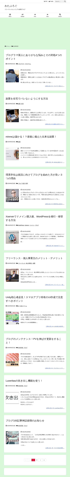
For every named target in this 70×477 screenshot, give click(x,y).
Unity (21, 306)
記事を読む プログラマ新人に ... (54, 86)
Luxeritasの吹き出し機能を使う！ (24, 380)
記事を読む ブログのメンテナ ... (54, 368)
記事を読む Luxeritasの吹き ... (55, 408)
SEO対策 (20, 347)
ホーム (8, 46)
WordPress (21, 225)
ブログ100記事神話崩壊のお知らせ (25, 420)
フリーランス (21, 263)
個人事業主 (29, 263)
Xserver (27, 225)
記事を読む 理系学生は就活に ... (54, 204)
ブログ (20, 183)
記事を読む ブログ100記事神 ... (55, 448)
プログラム (28, 64)
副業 (19, 103)
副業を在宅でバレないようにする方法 (27, 98)
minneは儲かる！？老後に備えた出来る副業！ (31, 136)
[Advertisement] (35, 31)
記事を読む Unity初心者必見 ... (55, 326)
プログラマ (21, 64)
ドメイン (31, 225)
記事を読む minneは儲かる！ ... (54, 162)
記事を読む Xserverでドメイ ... (55, 245)
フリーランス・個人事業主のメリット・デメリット (34, 258)
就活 (23, 183)
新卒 (27, 183)
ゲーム (25, 306)
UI (18, 306)
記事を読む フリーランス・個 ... (54, 284)
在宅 (22, 103)
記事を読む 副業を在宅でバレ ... (54, 124)
